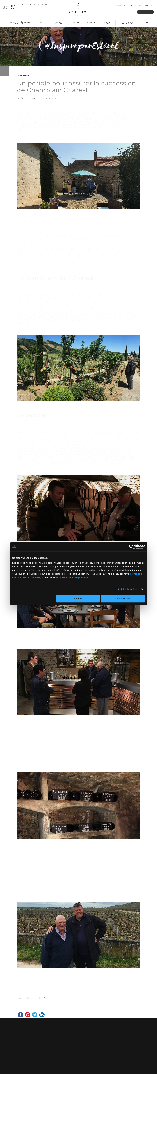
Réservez (137, 12)
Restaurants (91, 22)
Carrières (148, 5)
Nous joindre (136, 5)
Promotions (75, 22)
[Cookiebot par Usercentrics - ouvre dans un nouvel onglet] (131, 546)
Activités (147, 22)
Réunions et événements (128, 23)
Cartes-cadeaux (58, 23)
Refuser (78, 598)
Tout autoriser (123, 598)
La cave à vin (107, 23)
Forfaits (43, 22)
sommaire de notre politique (72, 577)
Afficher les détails (128, 589)
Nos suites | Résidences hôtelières (19, 23)
